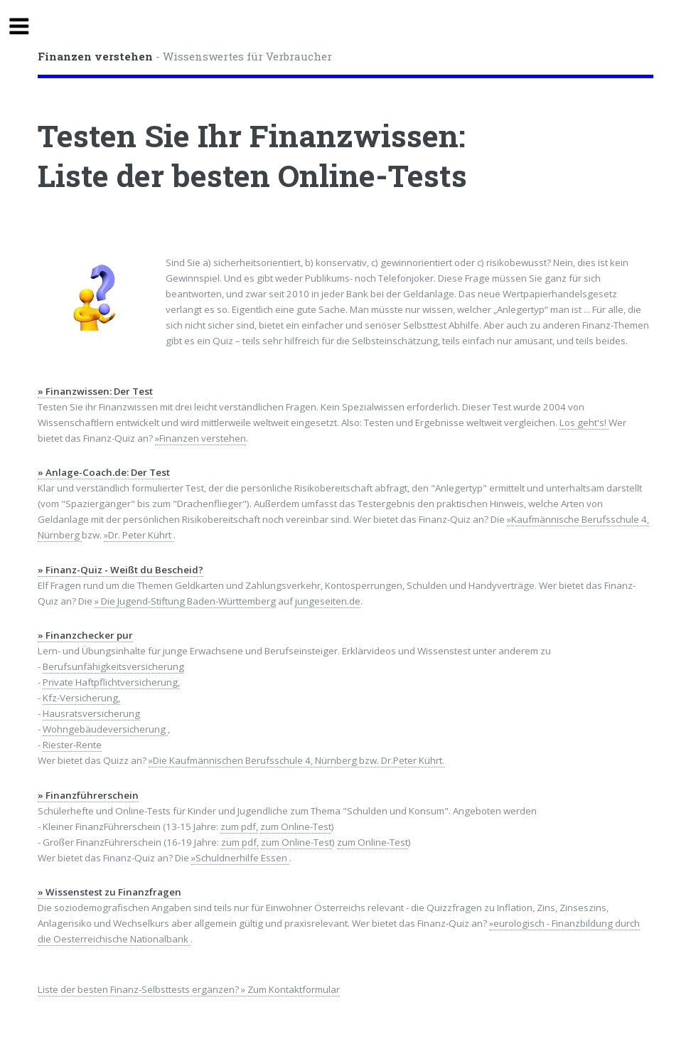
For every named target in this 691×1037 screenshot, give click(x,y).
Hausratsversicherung (91, 713)
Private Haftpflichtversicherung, (111, 682)
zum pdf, (239, 826)
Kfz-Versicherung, (81, 697)
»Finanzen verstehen (200, 438)
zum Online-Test (295, 826)
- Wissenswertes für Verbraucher (185, 56)
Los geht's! (584, 422)
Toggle (25, 26)
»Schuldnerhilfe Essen (240, 857)
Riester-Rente (72, 744)
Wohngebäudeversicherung (105, 729)
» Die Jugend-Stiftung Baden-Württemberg (185, 601)
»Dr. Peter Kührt (138, 534)
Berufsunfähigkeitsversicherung (113, 666)
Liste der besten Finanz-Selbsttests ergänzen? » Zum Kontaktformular (189, 989)
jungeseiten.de (327, 601)
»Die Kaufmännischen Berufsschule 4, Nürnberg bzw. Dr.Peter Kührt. (296, 760)
